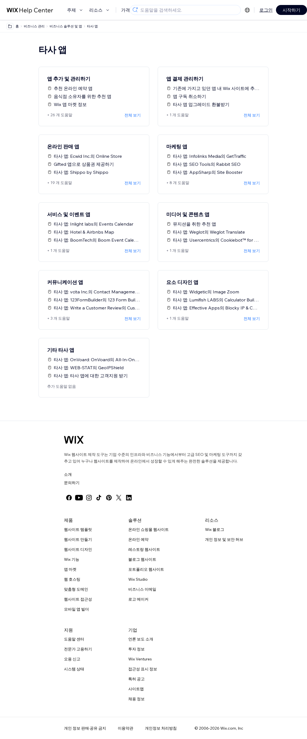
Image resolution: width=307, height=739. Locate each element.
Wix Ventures (140, 659)
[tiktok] (99, 498)
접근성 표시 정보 (142, 668)
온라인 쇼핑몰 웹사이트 (148, 529)
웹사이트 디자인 (78, 549)
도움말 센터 (74, 639)
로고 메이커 (138, 599)
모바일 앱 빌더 (76, 609)
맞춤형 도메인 (76, 589)
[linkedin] (129, 498)
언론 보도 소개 (140, 639)
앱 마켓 (70, 569)
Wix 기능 (71, 559)
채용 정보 (136, 698)
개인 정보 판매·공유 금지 (85, 728)
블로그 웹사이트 (142, 559)
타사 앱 (92, 26)
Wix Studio (138, 579)
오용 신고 (72, 659)
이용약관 (125, 728)
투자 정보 (136, 649)
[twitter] (119, 498)
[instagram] (89, 498)
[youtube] (79, 498)
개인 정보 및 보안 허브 (224, 539)
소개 (68, 474)
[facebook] (69, 498)
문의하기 (72, 482)
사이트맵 (136, 688)
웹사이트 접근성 (78, 599)
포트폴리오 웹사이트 (146, 569)
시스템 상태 (74, 668)
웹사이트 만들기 (78, 539)
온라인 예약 (138, 539)
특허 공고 (136, 678)
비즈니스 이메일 (142, 589)
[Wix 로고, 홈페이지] (74, 440)
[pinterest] (109, 498)
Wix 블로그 (214, 529)
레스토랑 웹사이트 (144, 549)
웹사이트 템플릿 (78, 529)
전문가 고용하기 (78, 649)
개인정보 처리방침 (161, 728)
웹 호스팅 (72, 579)
